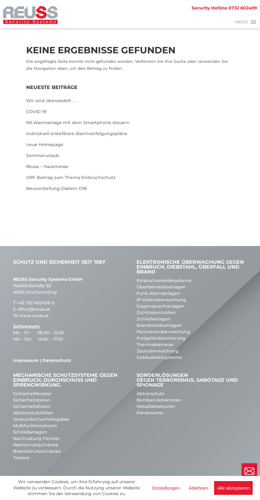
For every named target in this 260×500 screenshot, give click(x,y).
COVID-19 (36, 111)
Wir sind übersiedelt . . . (52, 100)
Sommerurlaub (42, 155)
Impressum (26, 360)
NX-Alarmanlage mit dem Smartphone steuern (78, 122)
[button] (241, 22)
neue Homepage (44, 144)
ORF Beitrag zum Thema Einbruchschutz (71, 177)
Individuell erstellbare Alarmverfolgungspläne (76, 133)
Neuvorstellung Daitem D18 (56, 188)
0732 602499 (224, 8)
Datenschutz (56, 360)
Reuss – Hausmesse (47, 166)
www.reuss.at (34, 315)
